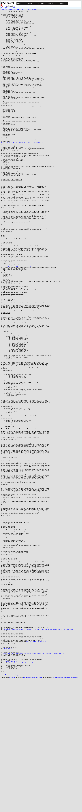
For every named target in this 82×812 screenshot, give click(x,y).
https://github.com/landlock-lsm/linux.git (20, 793)
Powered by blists (5, 807)
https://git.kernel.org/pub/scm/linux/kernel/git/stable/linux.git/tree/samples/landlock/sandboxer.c (33, 782)
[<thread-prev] (12, 9)
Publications (40, 3)
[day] (25, 9)
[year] (33, 9)
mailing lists (12, 810)
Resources (50, 3)
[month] (29, 9)
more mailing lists (15, 807)
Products (19, 3)
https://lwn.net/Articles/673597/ (36, 767)
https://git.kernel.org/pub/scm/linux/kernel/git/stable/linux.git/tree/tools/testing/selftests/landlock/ (35, 317)
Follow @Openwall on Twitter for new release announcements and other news (21, 8)
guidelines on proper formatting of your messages (65, 810)
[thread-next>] (20, 9)
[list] (36, 9)
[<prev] (2, 9)
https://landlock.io (8, 776)
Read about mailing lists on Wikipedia (32, 810)
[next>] (6, 9)
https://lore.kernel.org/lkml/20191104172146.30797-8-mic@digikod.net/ (22, 169)
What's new (61, 3)
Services (30, 3)
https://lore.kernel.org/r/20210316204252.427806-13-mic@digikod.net (24, 73)
